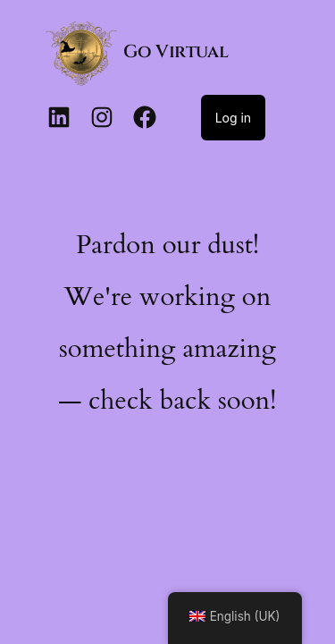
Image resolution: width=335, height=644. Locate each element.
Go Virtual (175, 51)
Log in (233, 117)
